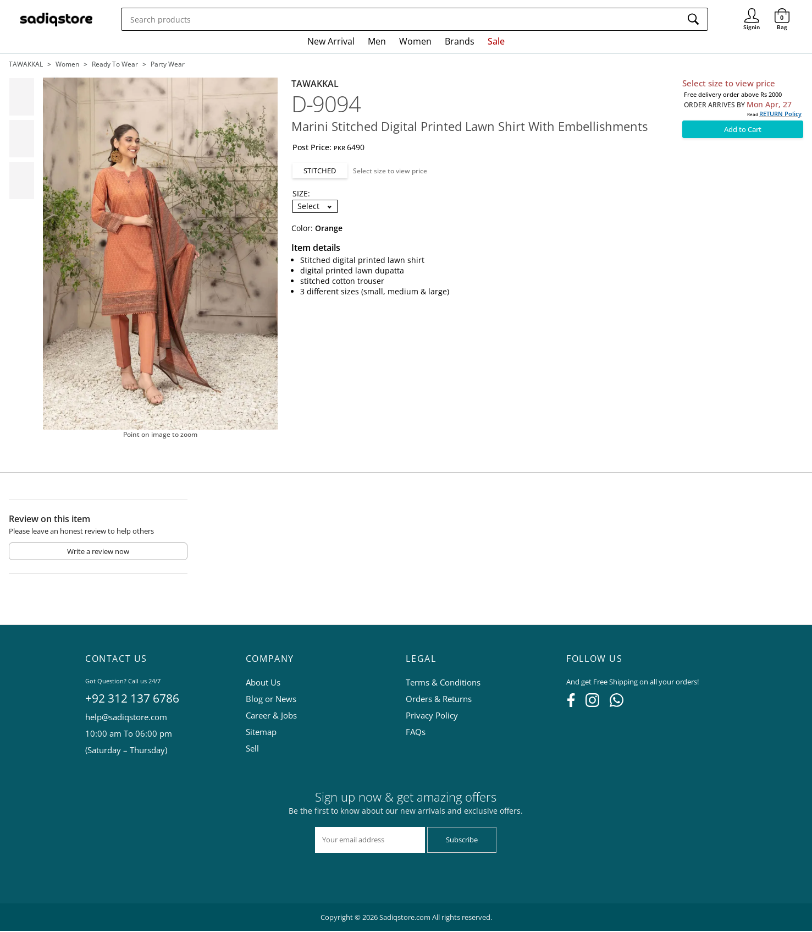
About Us (263, 683)
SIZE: (301, 193)
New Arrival (331, 41)
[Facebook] (571, 704)
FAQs (416, 732)
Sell (252, 749)
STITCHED (319, 171)
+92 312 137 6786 (132, 699)
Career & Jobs (271, 716)
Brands (459, 41)
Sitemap (261, 732)
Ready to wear (115, 64)
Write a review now (98, 552)
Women (415, 41)
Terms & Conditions (443, 683)
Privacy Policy (432, 716)
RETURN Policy (780, 113)
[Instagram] (592, 704)
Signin (751, 11)
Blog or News (271, 699)
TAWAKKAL (26, 64)
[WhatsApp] (616, 704)
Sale (496, 41)
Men (377, 41)
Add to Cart (742, 129)
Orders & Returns (439, 699)
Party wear (168, 64)
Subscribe (462, 841)
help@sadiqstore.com (126, 717)
